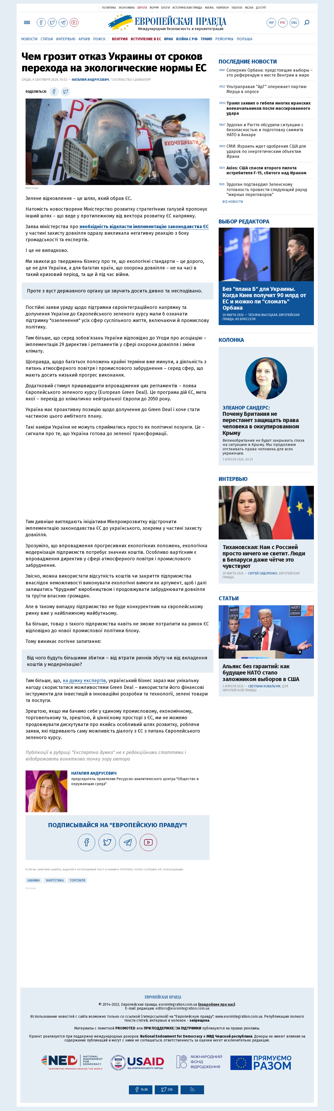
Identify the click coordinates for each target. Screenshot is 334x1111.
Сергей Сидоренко (262, 742)
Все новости (233, 370)
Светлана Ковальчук (264, 854)
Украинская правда (82, 7)
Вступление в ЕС (146, 39)
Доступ (261, 7)
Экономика (126, 7)
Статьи (47, 39)
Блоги (165, 7)
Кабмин (34, 880)
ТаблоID (236, 7)
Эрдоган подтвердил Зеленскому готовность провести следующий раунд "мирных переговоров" (266, 357)
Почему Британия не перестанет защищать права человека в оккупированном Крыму (261, 592)
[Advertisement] (118, 477)
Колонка (231, 508)
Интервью (65, 39)
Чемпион (222, 7)
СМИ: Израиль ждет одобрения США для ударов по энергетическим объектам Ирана (266, 319)
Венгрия (120, 39)
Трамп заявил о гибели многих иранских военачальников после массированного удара (268, 276)
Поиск (99, 39)
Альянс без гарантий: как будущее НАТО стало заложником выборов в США (261, 841)
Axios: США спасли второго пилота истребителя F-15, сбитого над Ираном (266, 339)
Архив (84, 39)
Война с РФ (187, 39)
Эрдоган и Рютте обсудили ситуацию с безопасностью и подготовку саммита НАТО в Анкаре (264, 298)
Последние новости (248, 229)
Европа (142, 7)
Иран (168, 39)
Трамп (206, 39)
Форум (154, 7)
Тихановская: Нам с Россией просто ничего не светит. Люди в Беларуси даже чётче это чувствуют (264, 725)
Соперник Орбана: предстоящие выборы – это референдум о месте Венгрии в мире (269, 241)
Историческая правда (187, 7)
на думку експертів (84, 680)
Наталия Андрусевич (90, 80)
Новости (29, 39)
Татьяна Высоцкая (262, 483)
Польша (244, 39)
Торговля (77, 880)
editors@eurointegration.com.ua (182, 1008)
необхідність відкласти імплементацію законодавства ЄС (144, 226)
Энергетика (55, 880)
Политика (109, 7)
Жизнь (209, 7)
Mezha (249, 7)
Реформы (224, 39)
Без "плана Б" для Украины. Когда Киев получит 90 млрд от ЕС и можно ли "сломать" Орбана (264, 467)
